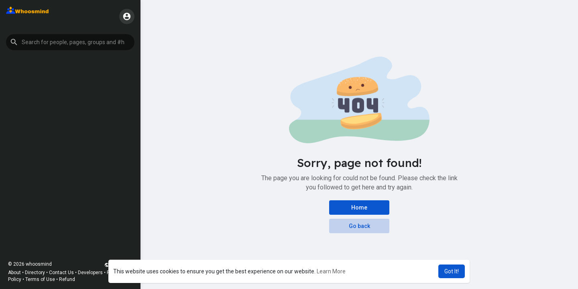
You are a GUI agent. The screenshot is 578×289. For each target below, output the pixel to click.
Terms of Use (40, 279)
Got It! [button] (451, 271)
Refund (67, 279)
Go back (359, 226)
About (14, 272)
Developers (90, 272)
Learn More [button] (331, 271)
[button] (70, 42)
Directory (35, 272)
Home (359, 207)
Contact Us (61, 272)
